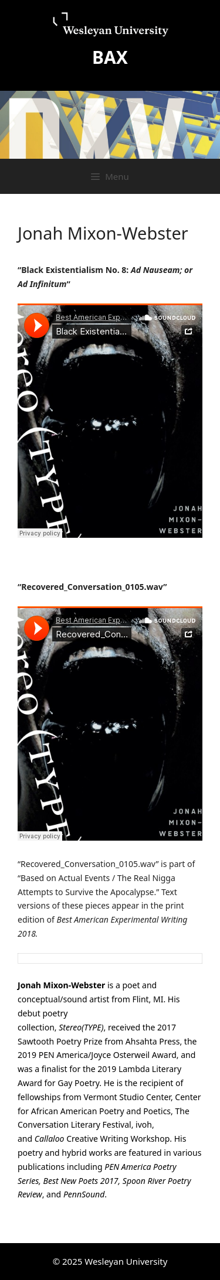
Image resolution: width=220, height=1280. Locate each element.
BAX (110, 57)
